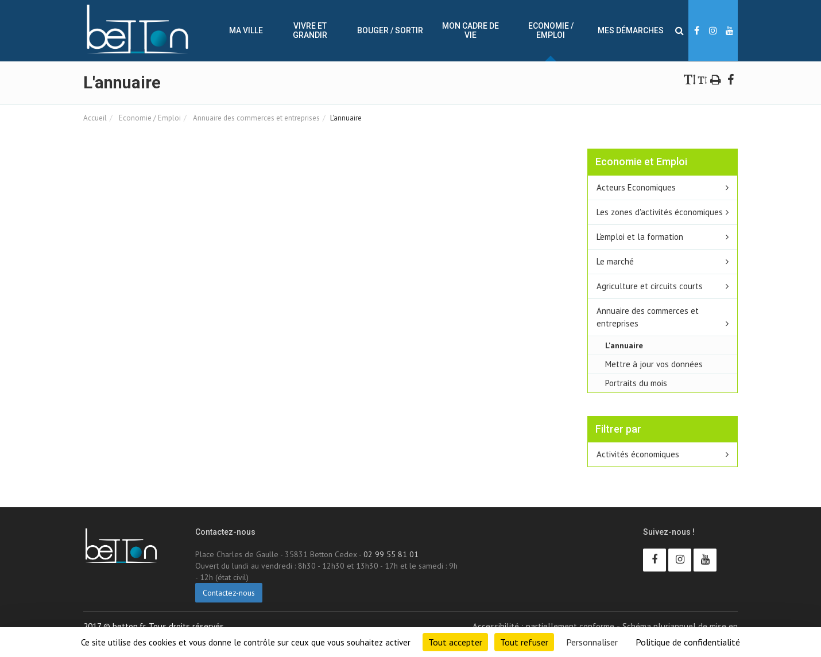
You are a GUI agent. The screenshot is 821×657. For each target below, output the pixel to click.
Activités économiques (638, 454)
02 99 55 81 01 (391, 554)
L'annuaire (624, 345)
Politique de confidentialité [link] (688, 642)
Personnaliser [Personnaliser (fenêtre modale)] (592, 642)
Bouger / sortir (390, 30)
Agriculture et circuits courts (650, 286)
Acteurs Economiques (636, 187)
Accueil (95, 118)
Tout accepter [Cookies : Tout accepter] (455, 642)
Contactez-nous (229, 593)
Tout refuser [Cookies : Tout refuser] (524, 642)
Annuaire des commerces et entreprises (255, 118)
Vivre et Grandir (310, 30)
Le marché (615, 261)
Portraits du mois (636, 383)
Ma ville (246, 30)
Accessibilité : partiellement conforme (543, 626)
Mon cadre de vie (470, 30)
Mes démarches (631, 30)
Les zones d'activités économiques (660, 212)
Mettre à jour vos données (654, 364)
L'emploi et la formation (640, 236)
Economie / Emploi (551, 30)
